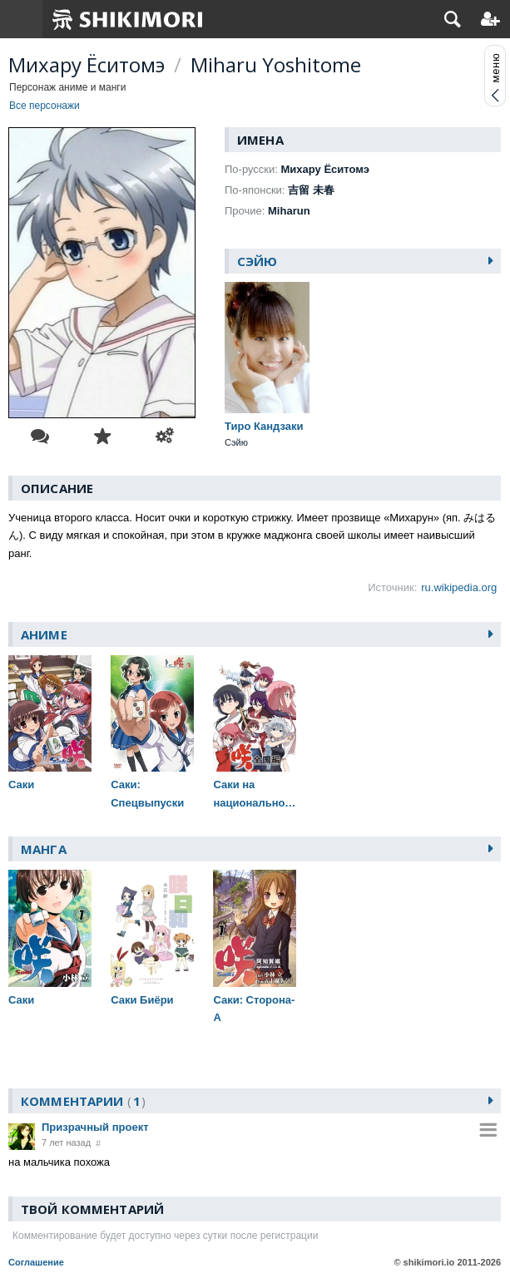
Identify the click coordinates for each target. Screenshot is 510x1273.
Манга (44, 849)
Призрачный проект (95, 1127)
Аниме (44, 634)
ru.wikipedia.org (459, 587)
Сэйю (257, 261)
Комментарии (83, 1100)
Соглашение (36, 1262)
